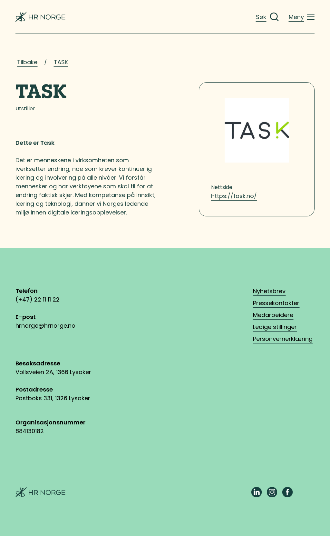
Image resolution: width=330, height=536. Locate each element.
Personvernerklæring (283, 339)
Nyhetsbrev (269, 291)
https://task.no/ (234, 196)
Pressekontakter (276, 303)
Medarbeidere (273, 315)
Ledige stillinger (275, 327)
